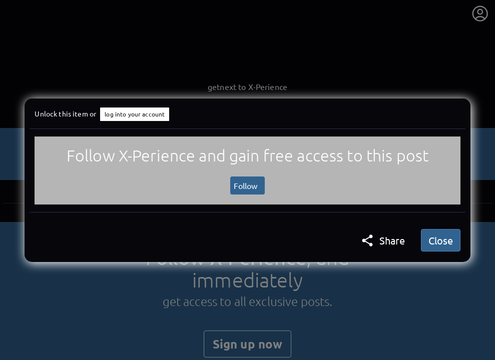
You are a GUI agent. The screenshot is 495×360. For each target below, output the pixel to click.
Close (440, 240)
